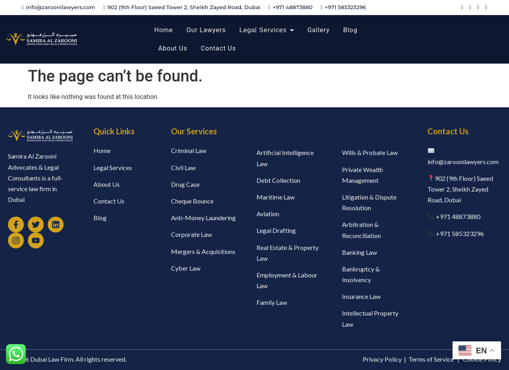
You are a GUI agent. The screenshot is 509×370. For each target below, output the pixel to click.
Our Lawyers (206, 30)
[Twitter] (470, 7)
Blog (350, 30)
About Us (172, 48)
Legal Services (263, 30)
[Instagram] (486, 7)
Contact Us (218, 48)
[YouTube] (478, 7)
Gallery (318, 30)
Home (163, 30)
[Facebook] (462, 7)
